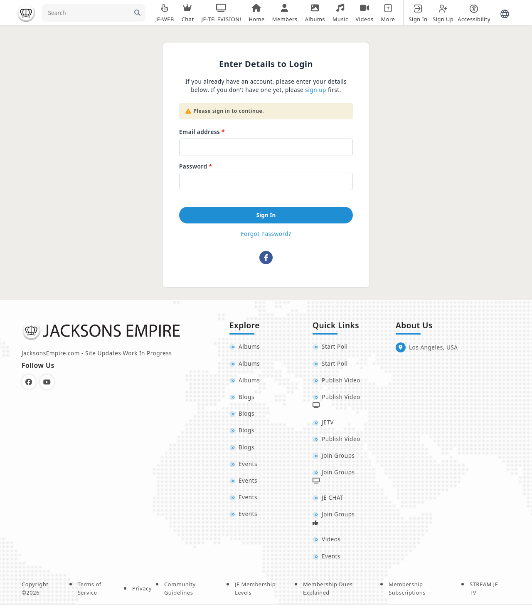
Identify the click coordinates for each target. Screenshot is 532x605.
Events (248, 464)
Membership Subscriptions (407, 589)
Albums (249, 347)
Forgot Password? (266, 234)
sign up (315, 90)
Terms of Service (89, 589)
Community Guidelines (180, 589)
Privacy (142, 589)
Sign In (266, 215)
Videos (331, 540)
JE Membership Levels (255, 589)
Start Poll (335, 347)
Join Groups (338, 456)
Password (193, 166)
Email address (199, 132)
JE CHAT (332, 498)
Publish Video (341, 380)
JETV (328, 422)
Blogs (246, 397)
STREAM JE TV (484, 589)
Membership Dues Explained (328, 589)
